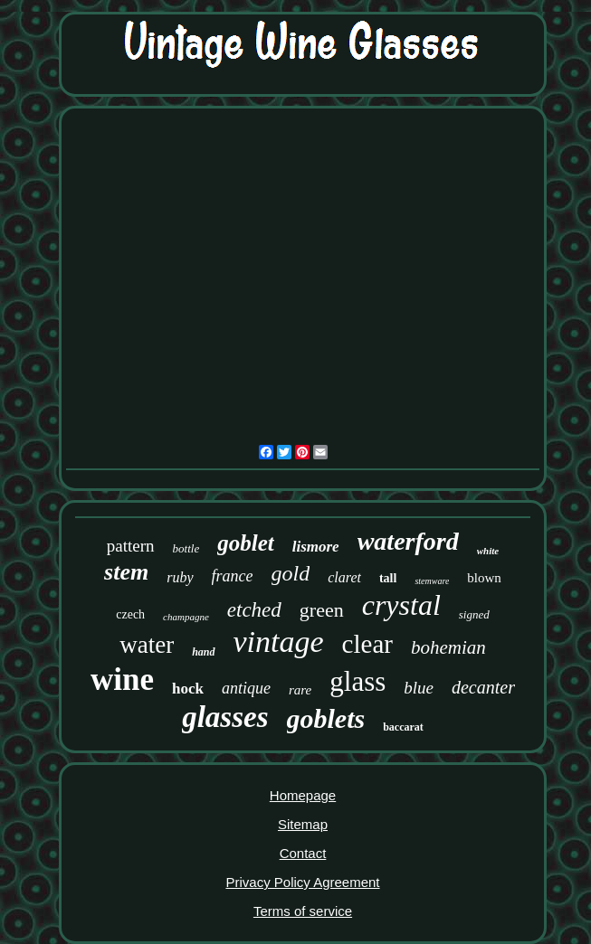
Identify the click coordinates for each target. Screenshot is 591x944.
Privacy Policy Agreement (302, 882)
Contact (303, 853)
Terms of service (302, 911)
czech (130, 614)
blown (484, 578)
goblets (326, 718)
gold (291, 573)
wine (122, 679)
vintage (279, 641)
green (322, 610)
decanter (483, 687)
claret (344, 577)
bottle (186, 548)
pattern (131, 545)
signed (474, 614)
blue (419, 687)
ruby (180, 577)
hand (203, 652)
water (146, 644)
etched (254, 610)
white (488, 550)
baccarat (403, 727)
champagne (186, 616)
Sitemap (303, 824)
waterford (408, 541)
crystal (401, 605)
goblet (245, 543)
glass (357, 681)
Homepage (303, 795)
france (232, 576)
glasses (225, 717)
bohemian (448, 647)
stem (126, 572)
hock (188, 688)
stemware (432, 581)
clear (367, 643)
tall (387, 578)
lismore (315, 546)
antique (246, 688)
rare (300, 690)
